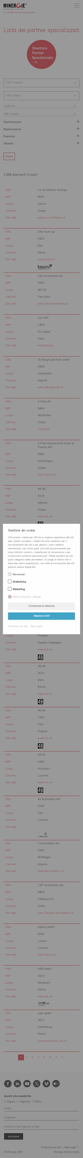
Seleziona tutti (42, 616)
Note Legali (37, 626)
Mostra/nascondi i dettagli (27, 597)
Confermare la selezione (42, 606)
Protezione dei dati (18, 626)
